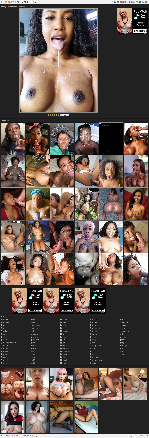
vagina (123, 343)
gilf (33, 360)
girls (33, 363)
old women (95, 328)
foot (33, 357)
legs (62, 343)
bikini (4, 357)
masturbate (65, 351)
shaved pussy (96, 360)
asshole (4, 331)
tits (122, 334)
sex (92, 351)
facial (33, 348)
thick (122, 328)
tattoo (123, 325)
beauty (4, 346)
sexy (92, 354)
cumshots (35, 340)
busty (33, 322)
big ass (4, 348)
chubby (34, 328)
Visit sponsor (65, 115)
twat (122, 340)
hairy (63, 322)
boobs (4, 363)
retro (92, 343)
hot (62, 334)
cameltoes (35, 325)
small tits (124, 322)
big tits (4, 354)
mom (63, 363)
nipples (93, 322)
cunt (33, 343)
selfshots (94, 348)
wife (122, 351)
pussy (93, 340)
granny (63, 319)
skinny (93, 363)
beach (4, 340)
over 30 (93, 331)
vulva (122, 348)
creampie (35, 337)
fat (32, 351)
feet (33, 354)
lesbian (63, 346)
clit (32, 331)
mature (63, 354)
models (63, 360)
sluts (122, 319)
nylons (93, 325)
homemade (65, 331)
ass (3, 328)
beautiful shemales (9, 343)
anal (3, 325)
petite (93, 337)
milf (62, 357)
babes (4, 334)
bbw (3, 337)
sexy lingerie (95, 357)
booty (34, 319)
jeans (63, 337)
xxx (122, 354)
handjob (64, 325)
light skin (64, 348)
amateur (5, 322)
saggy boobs (95, 346)
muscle (93, 319)
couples (34, 334)
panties (93, 334)
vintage (123, 346)
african (4, 319)
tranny (123, 337)
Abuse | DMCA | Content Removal (12, 436)
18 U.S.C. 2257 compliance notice (34, 436)
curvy (33, 346)
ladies (63, 340)
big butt (4, 351)
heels (63, 328)
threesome (124, 331)
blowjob (4, 360)
